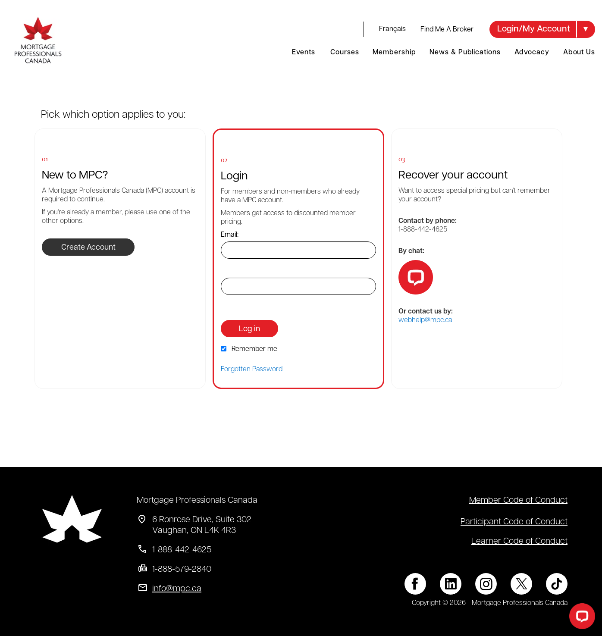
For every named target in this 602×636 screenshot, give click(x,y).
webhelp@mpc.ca (425, 320)
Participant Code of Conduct (514, 522)
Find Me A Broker (446, 29)
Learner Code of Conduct (519, 541)
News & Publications (465, 52)
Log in (249, 329)
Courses (344, 52)
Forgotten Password (251, 369)
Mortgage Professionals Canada (197, 500)
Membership (394, 52)
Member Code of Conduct (518, 500)
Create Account (88, 248)
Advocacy (531, 52)
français (392, 29)
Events (303, 52)
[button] (542, 29)
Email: (229, 235)
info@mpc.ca (176, 589)
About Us (579, 52)
